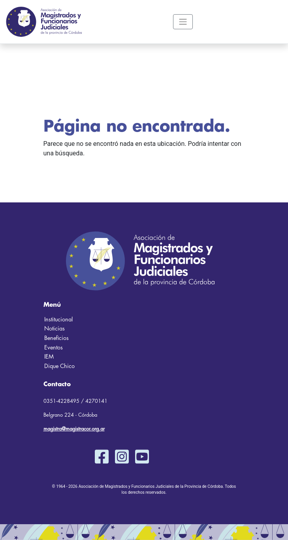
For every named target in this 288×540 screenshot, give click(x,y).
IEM (49, 357)
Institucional (58, 320)
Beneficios (56, 338)
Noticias (54, 329)
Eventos (53, 348)
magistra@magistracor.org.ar (74, 428)
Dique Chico (59, 366)
